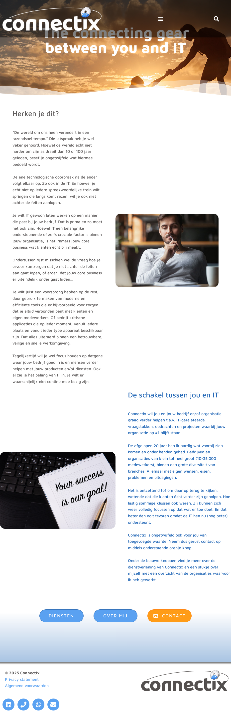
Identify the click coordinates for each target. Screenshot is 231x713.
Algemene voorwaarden (27, 685)
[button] (161, 19)
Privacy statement (22, 679)
